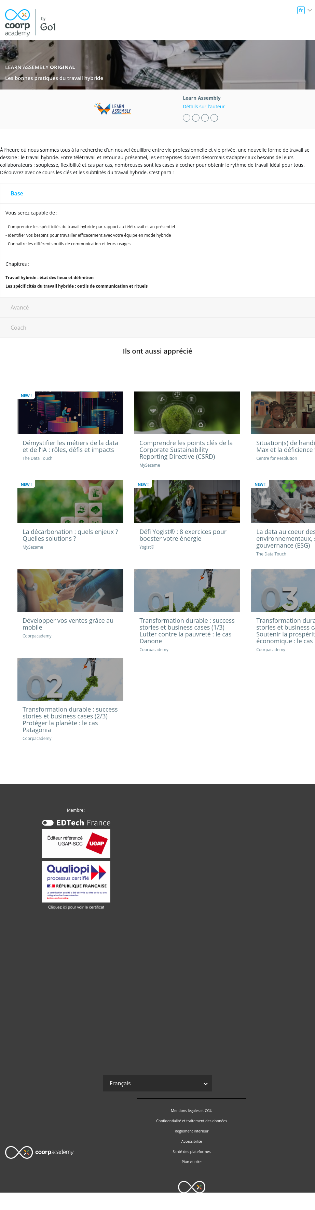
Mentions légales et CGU (191, 1110)
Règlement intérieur (191, 1131)
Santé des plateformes (192, 1151)
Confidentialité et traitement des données (191, 1120)
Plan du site (192, 1161)
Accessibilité (191, 1141)
